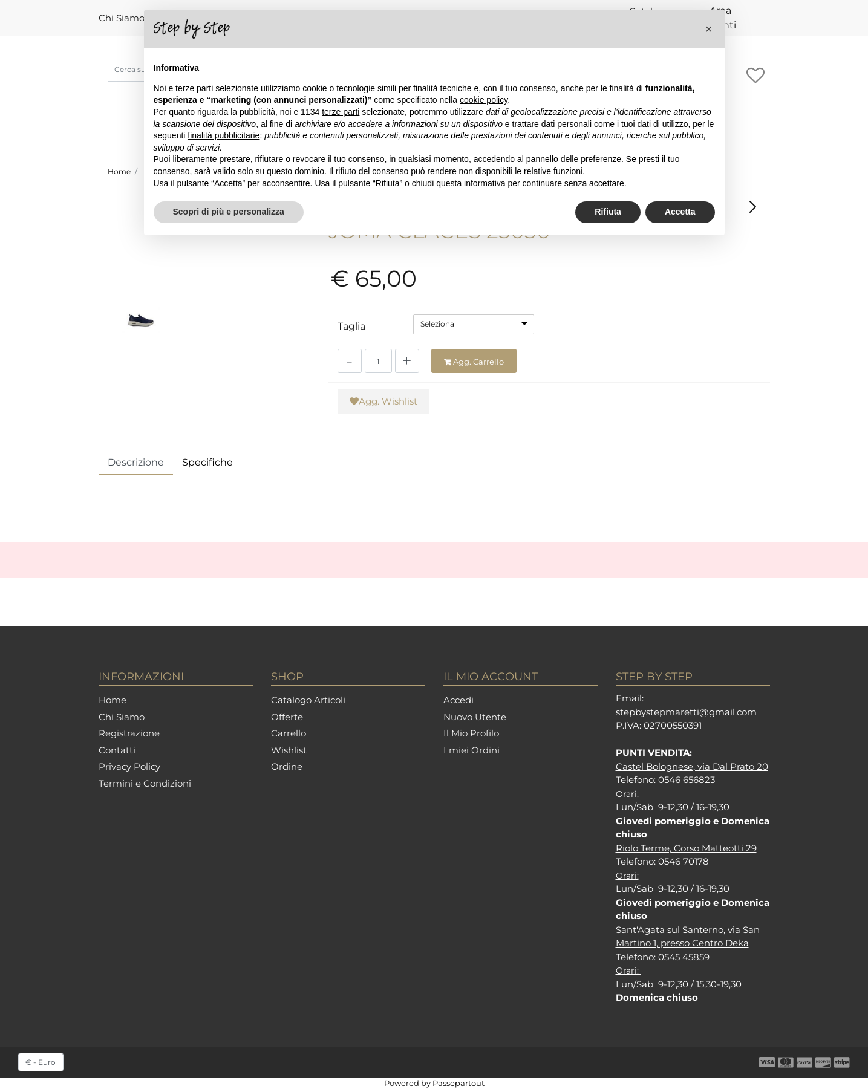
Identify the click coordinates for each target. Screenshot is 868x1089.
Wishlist (289, 750)
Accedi (458, 700)
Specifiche (207, 462)
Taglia (351, 326)
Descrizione (136, 462)
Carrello (288, 733)
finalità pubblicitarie (223, 135)
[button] (756, 76)
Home (119, 171)
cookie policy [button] (483, 100)
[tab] (136, 462)
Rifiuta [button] (608, 211)
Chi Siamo (122, 18)
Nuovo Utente (474, 717)
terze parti (340, 112)
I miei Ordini (471, 750)
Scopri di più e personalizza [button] (228, 211)
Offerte (287, 717)
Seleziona (437, 323)
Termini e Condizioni (145, 783)
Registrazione (129, 733)
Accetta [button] (680, 211)
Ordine (286, 766)
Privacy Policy (129, 766)
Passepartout (458, 1083)
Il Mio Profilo (471, 733)
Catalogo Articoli (308, 700)
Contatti (117, 750)
